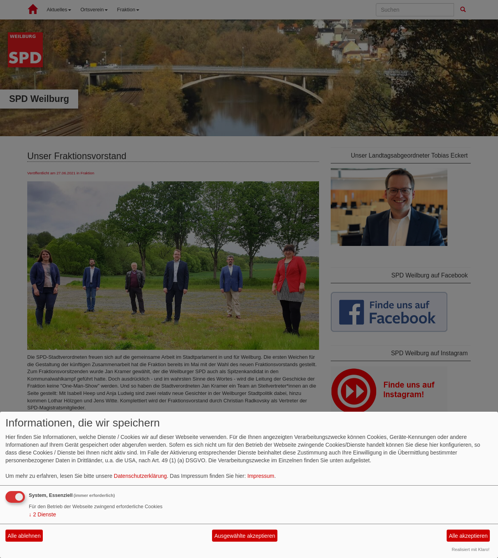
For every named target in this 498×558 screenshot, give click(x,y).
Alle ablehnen (24, 536)
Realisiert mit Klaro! (470, 549)
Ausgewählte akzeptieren (244, 536)
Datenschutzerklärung (140, 476)
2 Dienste (42, 514)
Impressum (260, 476)
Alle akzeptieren (468, 536)
